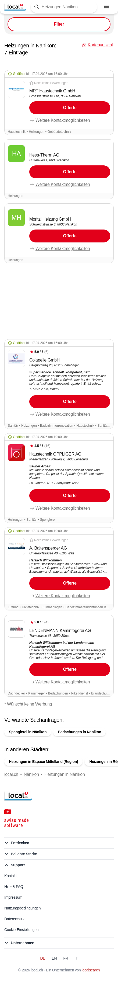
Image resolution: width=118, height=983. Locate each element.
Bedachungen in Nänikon (79, 732)
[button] (59, 102)
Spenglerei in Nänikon (28, 732)
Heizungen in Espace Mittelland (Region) (43, 761)
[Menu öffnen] (106, 7)
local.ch (11, 774)
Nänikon (31, 774)
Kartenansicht (59, 974)
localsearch (91, 970)
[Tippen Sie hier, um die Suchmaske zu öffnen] (64, 7)
